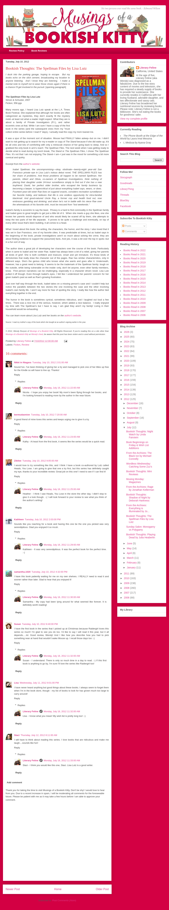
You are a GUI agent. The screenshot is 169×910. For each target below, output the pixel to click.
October (131, 413)
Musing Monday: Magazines (135, 480)
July (129, 427)
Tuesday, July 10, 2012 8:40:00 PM (40, 624)
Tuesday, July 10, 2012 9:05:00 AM (40, 460)
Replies (21, 381)
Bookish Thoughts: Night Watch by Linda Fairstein (139, 434)
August (131, 422)
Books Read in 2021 (134, 254)
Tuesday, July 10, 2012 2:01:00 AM (50, 362)
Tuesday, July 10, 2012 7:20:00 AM (49, 414)
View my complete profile (133, 118)
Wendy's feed (37, 334)
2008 (127, 588)
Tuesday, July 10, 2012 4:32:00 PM (49, 572)
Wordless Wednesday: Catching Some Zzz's (139, 465)
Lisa (16, 682)
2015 (127, 384)
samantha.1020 (22, 572)
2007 (127, 592)
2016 (127, 380)
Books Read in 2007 (134, 311)
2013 (127, 394)
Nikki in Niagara (22, 362)
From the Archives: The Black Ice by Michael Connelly (139, 455)
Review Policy (16, 50)
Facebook (125, 206)
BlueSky (124, 200)
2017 (127, 375)
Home (58, 889)
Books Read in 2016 (134, 274)
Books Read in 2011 (134, 294)
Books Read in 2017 (134, 270)
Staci (17, 735)
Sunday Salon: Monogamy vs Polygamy (140, 528)
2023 (127, 346)
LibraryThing (127, 189)
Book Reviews (39, 50)
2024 (127, 341)
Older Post (102, 889)
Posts (126, 226)
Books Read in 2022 (134, 250)
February (132, 562)
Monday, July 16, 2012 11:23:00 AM (62, 436)
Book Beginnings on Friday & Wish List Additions (137, 445)
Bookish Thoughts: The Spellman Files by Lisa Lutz (140, 519)
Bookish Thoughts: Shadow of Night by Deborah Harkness (138, 497)
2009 (127, 583)
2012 (127, 399)
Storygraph (126, 177)
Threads (124, 194)
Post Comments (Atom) (64, 900)
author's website (31, 164)
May (129, 548)
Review (25, 344)
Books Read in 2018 (134, 266)
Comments (129, 231)
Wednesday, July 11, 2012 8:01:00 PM (39, 682)
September (133, 417)
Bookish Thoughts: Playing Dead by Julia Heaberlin (140, 536)
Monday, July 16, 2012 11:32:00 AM (62, 656)
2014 (127, 389)
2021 (127, 356)
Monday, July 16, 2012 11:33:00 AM (62, 760)
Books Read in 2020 (134, 258)
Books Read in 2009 (134, 303)
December (133, 403)
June (130, 543)
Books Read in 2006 (134, 315)
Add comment (14, 782)
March (130, 557)
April (129, 553)
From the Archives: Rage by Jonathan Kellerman (140, 488)
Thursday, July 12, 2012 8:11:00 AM (39, 735)
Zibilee (17, 460)
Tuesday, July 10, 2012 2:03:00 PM (43, 519)
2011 (127, 573)
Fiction (17, 344)
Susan (17, 624)
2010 (127, 578)
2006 (127, 597)
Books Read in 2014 (134, 282)
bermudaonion (22, 414)
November (133, 408)
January (131, 567)
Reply (17, 374)
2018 (127, 370)
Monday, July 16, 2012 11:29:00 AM (62, 544)
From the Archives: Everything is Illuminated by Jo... (137, 508)
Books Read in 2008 (134, 307)
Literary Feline (30, 387)
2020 (127, 360)
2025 (127, 336)
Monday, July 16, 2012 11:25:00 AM (62, 489)
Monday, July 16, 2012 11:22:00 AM (62, 387)
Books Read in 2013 (134, 286)
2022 (127, 351)
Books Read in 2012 (134, 290)
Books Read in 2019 (134, 262)
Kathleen (19, 519)
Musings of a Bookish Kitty (41, 331)
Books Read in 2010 (134, 298)
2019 (127, 365)
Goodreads (126, 183)
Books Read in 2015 (134, 278)
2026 (127, 332)
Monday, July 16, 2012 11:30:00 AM (62, 597)
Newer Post (13, 889)
